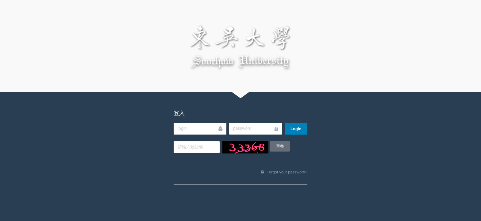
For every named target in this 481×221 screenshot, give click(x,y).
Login (296, 128)
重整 (280, 146)
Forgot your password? (287, 172)
